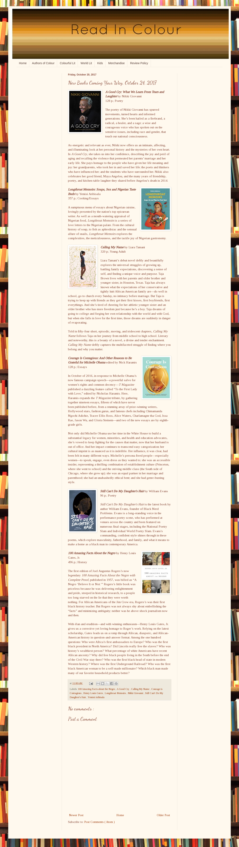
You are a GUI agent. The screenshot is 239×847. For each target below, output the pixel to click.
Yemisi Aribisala (96, 697)
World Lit (86, 63)
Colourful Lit (67, 63)
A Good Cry (123, 689)
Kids (100, 63)
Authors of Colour (43, 63)
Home (23, 63)
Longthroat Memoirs (116, 693)
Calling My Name (140, 689)
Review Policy (139, 63)
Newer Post (76, 815)
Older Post (163, 815)
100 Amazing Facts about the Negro (97, 689)
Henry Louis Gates (93, 693)
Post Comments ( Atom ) (99, 822)
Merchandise (116, 63)
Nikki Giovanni (136, 693)
